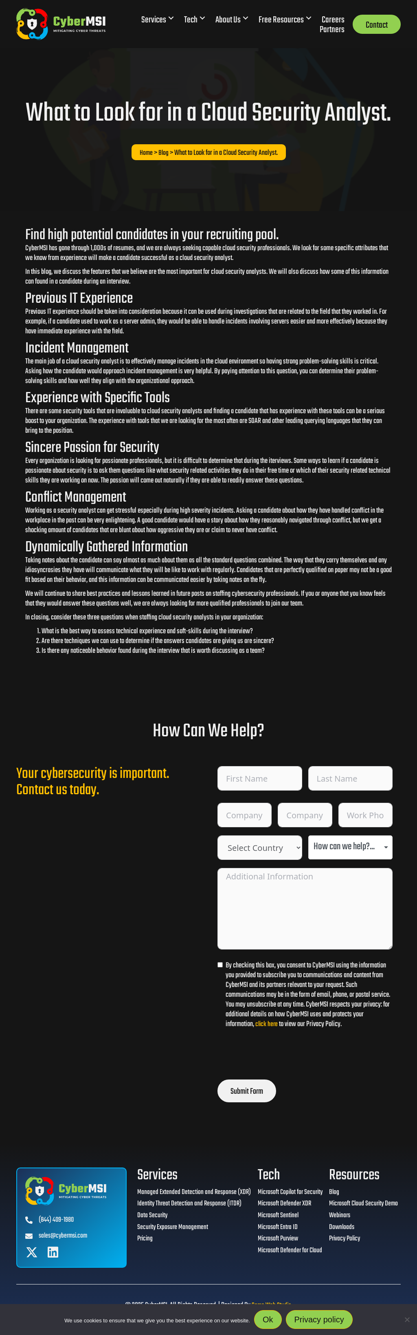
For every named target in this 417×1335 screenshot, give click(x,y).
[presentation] (279, 1055)
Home (146, 153)
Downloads (340, 1230)
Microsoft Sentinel (273, 1217)
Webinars (338, 1217)
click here (267, 1024)
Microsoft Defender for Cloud (286, 1254)
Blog (163, 153)
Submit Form (246, 1091)
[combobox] (350, 847)
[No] (407, 1319)
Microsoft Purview (274, 1242)
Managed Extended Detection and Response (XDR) (189, 1193)
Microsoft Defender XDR (280, 1205)
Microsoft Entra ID (273, 1230)
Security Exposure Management (168, 1230)
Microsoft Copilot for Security (286, 1193)
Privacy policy (319, 1319)
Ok (268, 1319)
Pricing (139, 1242)
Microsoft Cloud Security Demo (363, 1205)
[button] (171, 18)
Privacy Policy (344, 1242)
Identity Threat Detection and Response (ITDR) (184, 1205)
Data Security (146, 1217)
